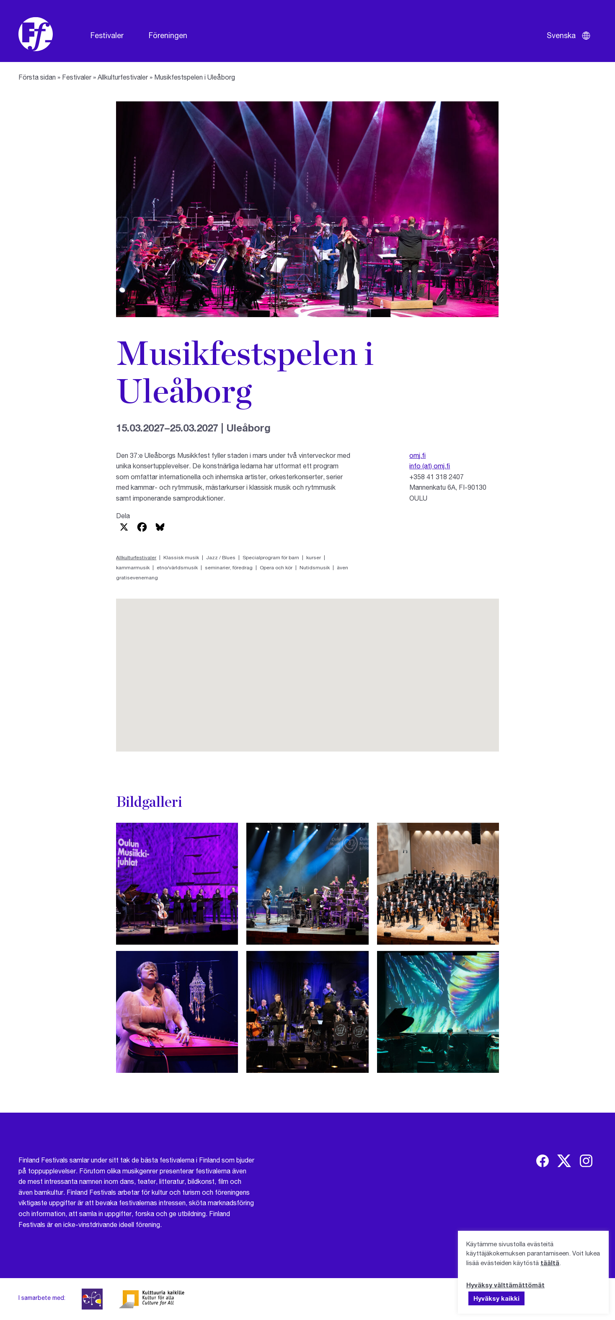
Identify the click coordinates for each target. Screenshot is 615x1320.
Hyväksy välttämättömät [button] (505, 1285)
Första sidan (37, 77)
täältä (549, 1262)
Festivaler (107, 35)
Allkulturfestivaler (123, 77)
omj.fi (417, 455)
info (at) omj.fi (429, 466)
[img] (542, 1161)
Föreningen (168, 35)
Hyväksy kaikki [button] (496, 1298)
